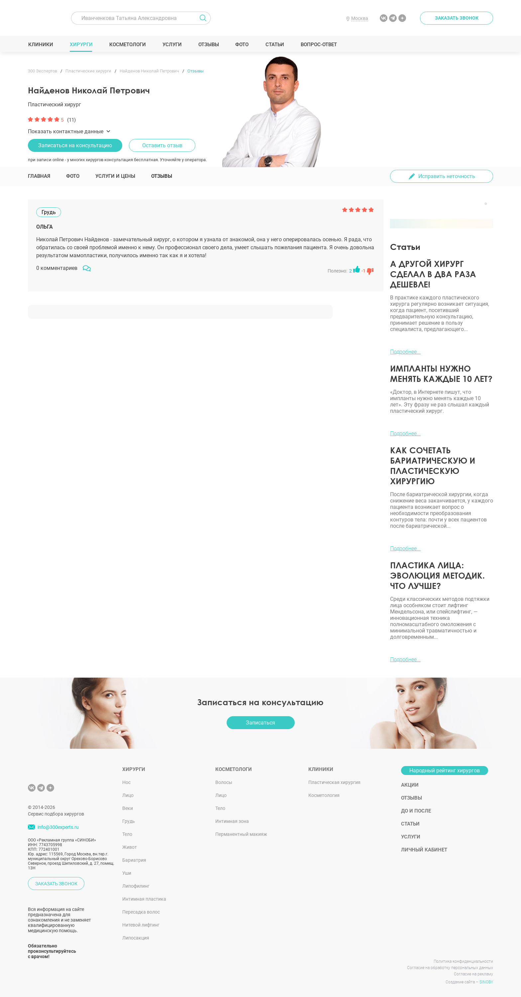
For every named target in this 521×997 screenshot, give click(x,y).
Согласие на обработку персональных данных (450, 967)
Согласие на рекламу (473, 974)
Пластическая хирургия (334, 782)
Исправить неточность (446, 176)
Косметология (324, 795)
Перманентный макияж (241, 834)
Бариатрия (134, 860)
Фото (241, 45)
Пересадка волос (141, 912)
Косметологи (127, 45)
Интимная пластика (144, 899)
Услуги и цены (115, 176)
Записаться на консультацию (75, 145)
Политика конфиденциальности (463, 961)
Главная (39, 176)
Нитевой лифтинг (140, 925)
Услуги (171, 45)
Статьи (274, 45)
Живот (129, 847)
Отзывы (208, 45)
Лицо (128, 795)
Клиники (40, 45)
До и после (416, 811)
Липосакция (135, 938)
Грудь (128, 821)
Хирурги (81, 45)
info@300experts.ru (58, 827)
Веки (127, 808)
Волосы (223, 782)
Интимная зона (232, 821)
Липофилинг (136, 886)
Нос (126, 782)
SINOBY (486, 982)
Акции (410, 785)
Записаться (260, 723)
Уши (126, 873)
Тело (127, 834)
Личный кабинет (424, 850)
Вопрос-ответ (318, 45)
